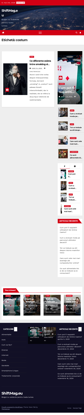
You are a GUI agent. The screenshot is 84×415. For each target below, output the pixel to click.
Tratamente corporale (11, 376)
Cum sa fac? (7, 345)
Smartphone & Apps (10, 371)
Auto (71, 124)
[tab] (65, 166)
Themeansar (6, 409)
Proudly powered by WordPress (12, 407)
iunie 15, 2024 (37, 68)
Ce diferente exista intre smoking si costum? (40, 64)
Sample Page (77, 408)
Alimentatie (73, 151)
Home (69, 408)
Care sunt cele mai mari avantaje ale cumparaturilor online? (69, 366)
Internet (73, 138)
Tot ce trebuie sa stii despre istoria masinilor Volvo (70, 250)
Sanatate (5, 365)
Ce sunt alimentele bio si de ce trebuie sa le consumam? (69, 270)
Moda (31, 56)
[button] (76, 33)
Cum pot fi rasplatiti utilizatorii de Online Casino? (68, 230)
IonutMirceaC (34, 337)
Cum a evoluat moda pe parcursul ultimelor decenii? (70, 240)
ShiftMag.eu (12, 393)
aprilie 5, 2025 (67, 96)
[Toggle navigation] (40, 32)
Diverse (61, 83)
